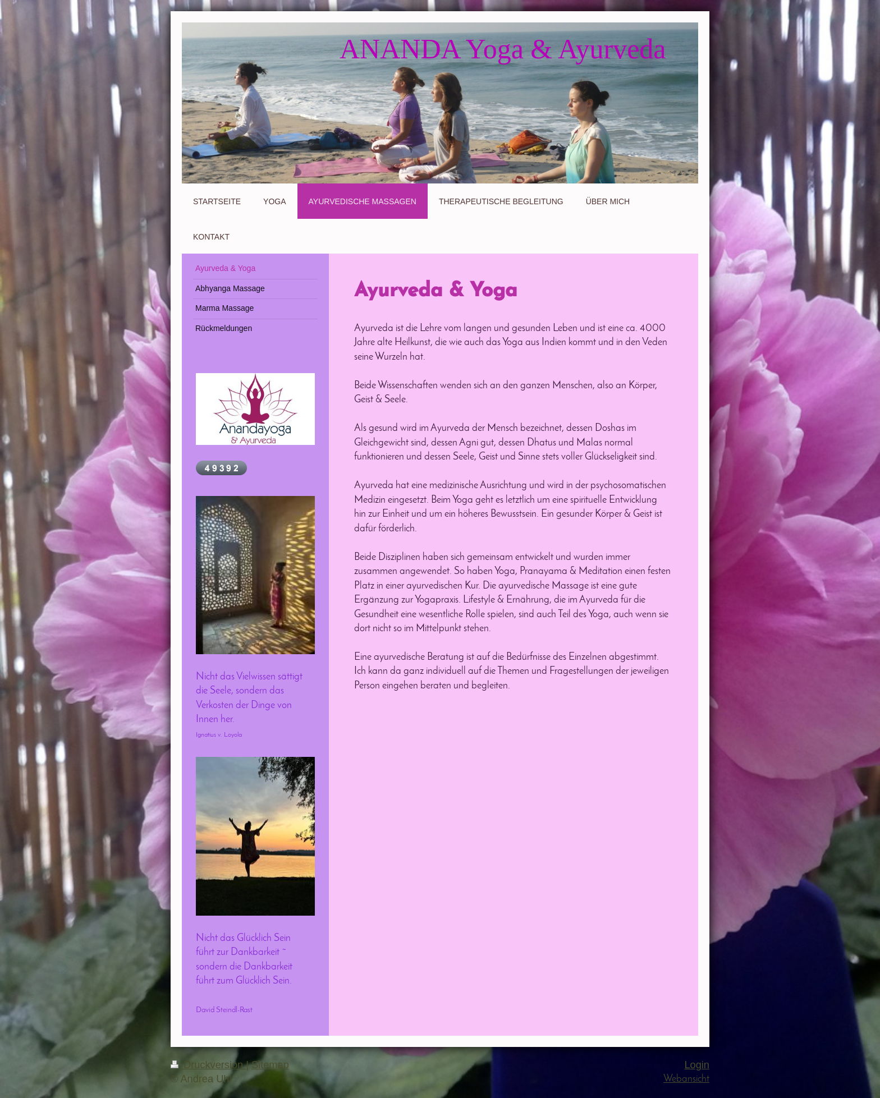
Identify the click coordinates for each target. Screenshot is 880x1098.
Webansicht (686, 1079)
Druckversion (208, 1065)
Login (696, 1065)
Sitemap (270, 1065)
